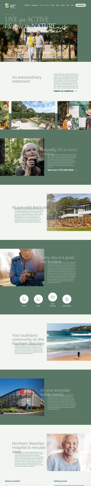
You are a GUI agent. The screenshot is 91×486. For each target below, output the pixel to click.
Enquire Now (80, 5)
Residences (27, 5)
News (68, 5)
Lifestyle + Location (44, 5)
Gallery (57, 5)
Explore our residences (63, 91)
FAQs (72, 5)
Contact (63, 5)
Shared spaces (34, 5)
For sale (52, 5)
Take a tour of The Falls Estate (60, 170)
